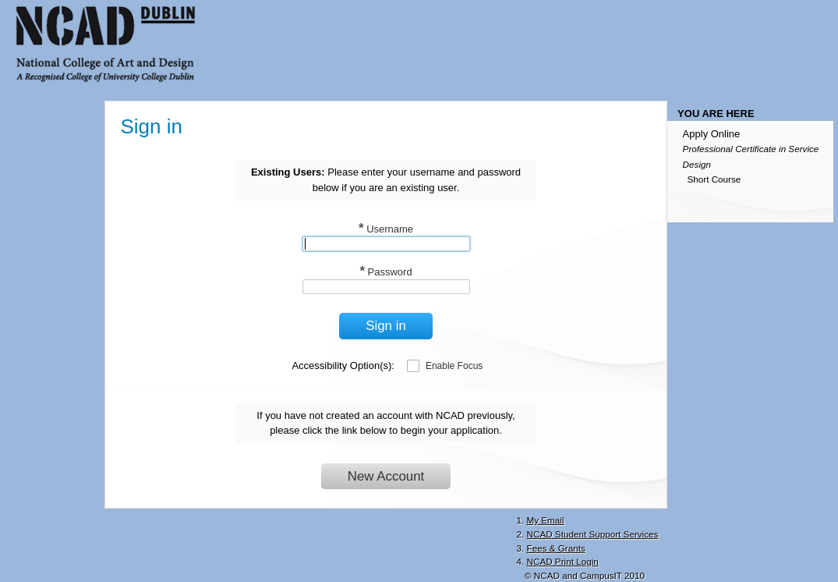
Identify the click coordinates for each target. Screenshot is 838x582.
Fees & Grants (556, 548)
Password (385, 272)
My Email (545, 520)
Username (386, 229)
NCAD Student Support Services (593, 534)
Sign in (386, 325)
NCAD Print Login (563, 561)
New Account (386, 476)
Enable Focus (454, 365)
